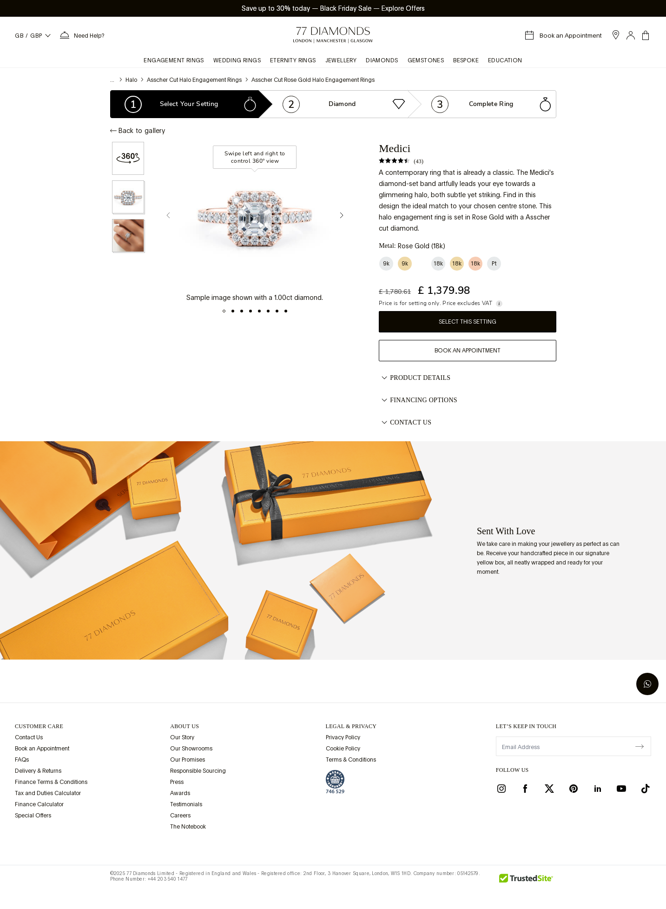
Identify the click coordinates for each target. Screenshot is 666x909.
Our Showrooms (191, 748)
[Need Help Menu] (81, 35)
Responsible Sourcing (198, 771)
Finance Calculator (39, 804)
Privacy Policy (343, 737)
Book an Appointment (468, 350)
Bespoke (466, 60)
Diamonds (382, 60)
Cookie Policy (343, 748)
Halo (131, 80)
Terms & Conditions (351, 760)
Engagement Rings (174, 60)
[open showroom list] (615, 34)
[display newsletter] (639, 745)
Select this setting (467, 322)
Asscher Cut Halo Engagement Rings (194, 80)
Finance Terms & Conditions (51, 782)
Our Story (182, 737)
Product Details (414, 378)
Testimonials (186, 804)
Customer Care (39, 726)
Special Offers (33, 815)
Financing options (418, 400)
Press (177, 782)
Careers (180, 815)
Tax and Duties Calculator (48, 793)
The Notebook (188, 826)
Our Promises (187, 760)
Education (505, 60)
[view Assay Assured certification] (335, 781)
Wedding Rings (237, 60)
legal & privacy (351, 726)
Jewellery (341, 60)
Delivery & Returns (38, 771)
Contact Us (405, 422)
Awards (180, 793)
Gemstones (426, 60)
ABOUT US (184, 726)
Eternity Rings (293, 60)
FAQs (22, 760)
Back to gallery (137, 130)
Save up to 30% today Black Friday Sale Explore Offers (333, 8)
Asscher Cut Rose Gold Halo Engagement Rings (313, 80)
